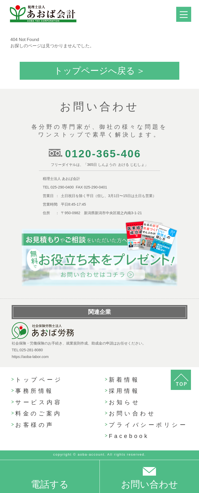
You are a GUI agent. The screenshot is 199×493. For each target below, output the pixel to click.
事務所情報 (34, 391)
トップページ (38, 379)
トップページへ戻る (94, 71)
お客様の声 (34, 425)
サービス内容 (38, 402)
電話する (50, 484)
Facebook (129, 436)
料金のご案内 (38, 413)
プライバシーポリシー (148, 425)
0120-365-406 (103, 154)
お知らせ (124, 402)
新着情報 (124, 379)
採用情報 (124, 391)
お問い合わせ (132, 413)
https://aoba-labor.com (30, 357)
